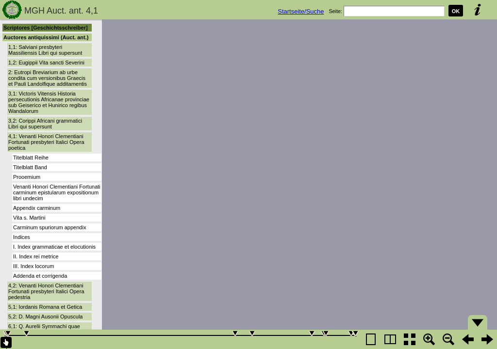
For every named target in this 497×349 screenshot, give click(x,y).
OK (456, 11)
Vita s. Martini (29, 218)
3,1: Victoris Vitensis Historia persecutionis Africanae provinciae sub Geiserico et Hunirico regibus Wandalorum (48, 102)
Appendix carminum (36, 208)
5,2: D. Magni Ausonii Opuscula (45, 316)
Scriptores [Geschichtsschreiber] (45, 28)
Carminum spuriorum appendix (49, 227)
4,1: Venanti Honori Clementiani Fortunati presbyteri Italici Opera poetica (46, 142)
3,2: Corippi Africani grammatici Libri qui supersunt (45, 123)
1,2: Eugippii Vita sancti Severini (46, 62)
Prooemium (26, 177)
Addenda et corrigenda (40, 276)
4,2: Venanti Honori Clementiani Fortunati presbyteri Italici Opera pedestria (46, 291)
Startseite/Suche (301, 11)
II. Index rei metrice (36, 256)
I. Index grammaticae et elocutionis (54, 247)
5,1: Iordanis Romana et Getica (45, 307)
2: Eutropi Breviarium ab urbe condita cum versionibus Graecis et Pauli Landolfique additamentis (47, 78)
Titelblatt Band (30, 167)
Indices (21, 237)
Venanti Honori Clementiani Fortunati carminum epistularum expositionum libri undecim (56, 192)
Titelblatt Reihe (31, 157)
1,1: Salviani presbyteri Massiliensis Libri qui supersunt (45, 50)
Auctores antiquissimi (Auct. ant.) (45, 37)
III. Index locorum (33, 266)
